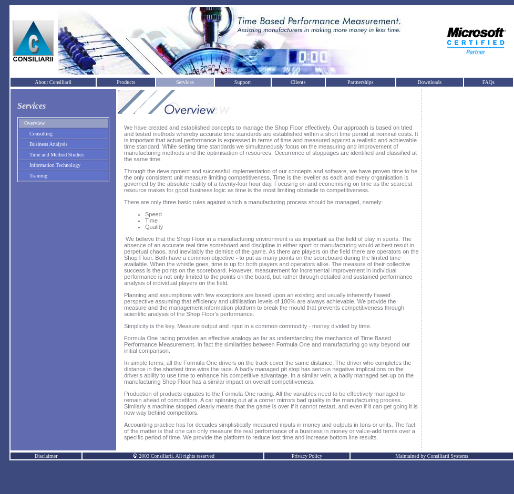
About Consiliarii (53, 82)
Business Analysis (48, 144)
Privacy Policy (307, 456)
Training (38, 175)
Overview (34, 123)
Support (242, 82)
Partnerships (360, 82)
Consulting (41, 133)
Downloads (429, 82)
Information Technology (54, 165)
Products (126, 82)
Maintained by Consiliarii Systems (431, 456)
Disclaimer (46, 456)
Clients (298, 82)
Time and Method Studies (56, 154)
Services (185, 82)
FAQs (488, 82)
